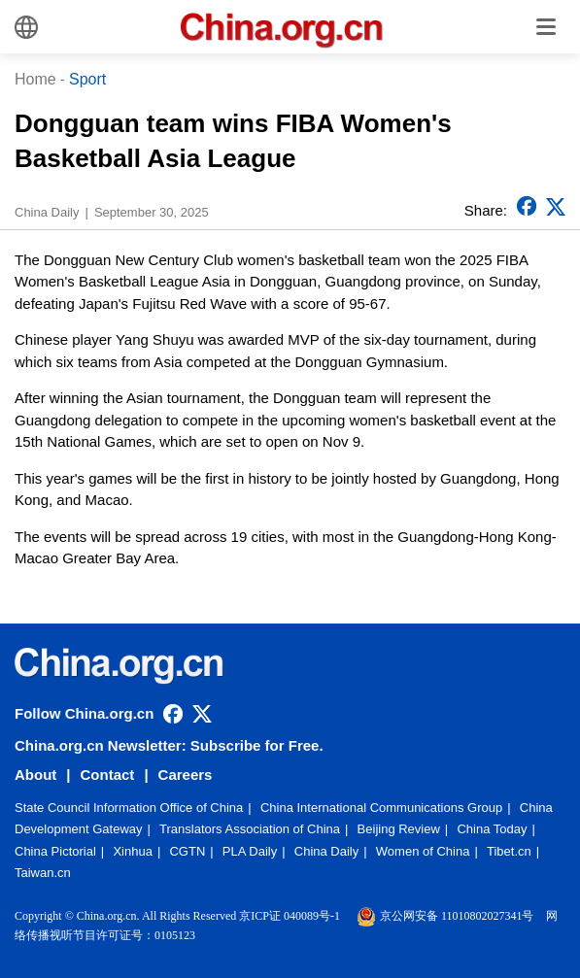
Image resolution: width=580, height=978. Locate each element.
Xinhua (132, 851)
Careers (185, 774)
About (35, 774)
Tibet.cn (509, 851)
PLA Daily (249, 851)
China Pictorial (55, 851)
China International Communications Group (381, 807)
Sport (87, 79)
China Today (492, 829)
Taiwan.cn (43, 872)
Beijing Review (399, 829)
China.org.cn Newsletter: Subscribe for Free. (169, 745)
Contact (108, 774)
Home (35, 79)
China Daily (326, 851)
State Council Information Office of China (129, 807)
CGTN (187, 851)
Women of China (423, 851)
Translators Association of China (249, 829)
